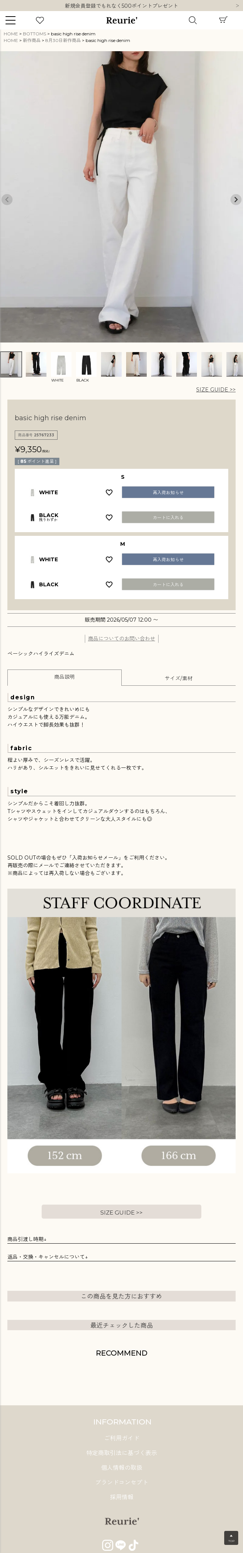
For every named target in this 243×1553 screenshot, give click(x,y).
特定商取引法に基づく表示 (121, 1453)
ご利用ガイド (121, 1438)
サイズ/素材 (178, 678)
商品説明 (64, 677)
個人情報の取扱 (121, 1467)
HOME (11, 33)
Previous (7, 199)
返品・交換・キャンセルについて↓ (47, 1257)
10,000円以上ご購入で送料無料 (121, 6)
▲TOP (231, 1538)
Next (237, 6)
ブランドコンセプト (121, 1482)
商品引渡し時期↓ (26, 1239)
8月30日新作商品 (63, 40)
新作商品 (32, 40)
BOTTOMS (34, 33)
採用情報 (121, 1497)
